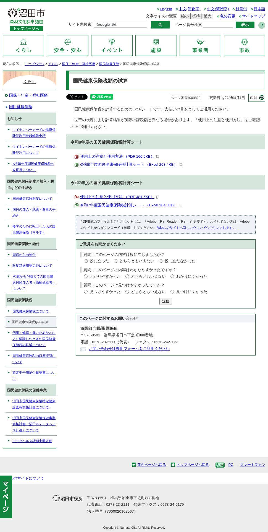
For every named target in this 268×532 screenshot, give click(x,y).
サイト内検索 (79, 24)
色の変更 (227, 16)
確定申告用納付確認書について (34, 376)
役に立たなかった (180, 261)
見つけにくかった (191, 292)
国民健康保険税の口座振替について (34, 359)
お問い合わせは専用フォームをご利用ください (129, 349)
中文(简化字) (190, 9)
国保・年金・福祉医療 (78, 64)
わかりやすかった (105, 276)
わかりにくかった (191, 276)
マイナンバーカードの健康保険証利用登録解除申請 (34, 133)
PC (230, 465)
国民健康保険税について (30, 311)
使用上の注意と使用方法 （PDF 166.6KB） (119, 156)
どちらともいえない (136, 261)
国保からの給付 (24, 255)
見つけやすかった (105, 292)
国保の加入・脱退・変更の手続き (34, 212)
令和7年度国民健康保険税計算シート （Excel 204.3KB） (131, 205)
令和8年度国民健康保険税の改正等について (33, 167)
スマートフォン (252, 465)
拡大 (206, 16)
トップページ (34, 64)
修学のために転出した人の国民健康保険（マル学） (34, 229)
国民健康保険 (109, 64)
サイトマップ (253, 16)
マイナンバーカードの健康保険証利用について (34, 150)
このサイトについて (26, 478)
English (166, 9)
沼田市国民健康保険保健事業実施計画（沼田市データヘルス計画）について (34, 424)
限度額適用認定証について (32, 266)
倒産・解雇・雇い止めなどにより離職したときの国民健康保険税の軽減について (34, 339)
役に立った (99, 261)
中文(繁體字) (218, 9)
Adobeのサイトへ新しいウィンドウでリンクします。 (196, 228)
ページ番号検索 (188, 25)
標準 (195, 16)
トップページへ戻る (193, 465)
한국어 (241, 9)
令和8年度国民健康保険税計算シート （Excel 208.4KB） (131, 164)
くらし (53, 64)
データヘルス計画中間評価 (32, 441)
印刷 (253, 98)
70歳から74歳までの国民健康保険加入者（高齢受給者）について (34, 282)
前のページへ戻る (151, 465)
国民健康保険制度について (32, 199)
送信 (165, 301)
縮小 (184, 16)
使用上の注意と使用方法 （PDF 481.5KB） (119, 197)
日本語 (259, 9)
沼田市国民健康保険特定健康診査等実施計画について (34, 404)
